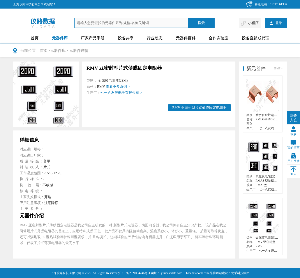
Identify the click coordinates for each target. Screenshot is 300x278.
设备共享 (126, 38)
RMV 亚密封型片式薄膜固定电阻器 (199, 107)
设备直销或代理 (255, 38)
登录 (276, 23)
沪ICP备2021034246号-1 (134, 273)
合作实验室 (218, 38)
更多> (278, 68)
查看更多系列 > (118, 86)
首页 (35, 38)
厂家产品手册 (92, 38)
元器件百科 (186, 38)
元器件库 (60, 38)
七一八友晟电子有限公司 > (121, 93)
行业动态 (154, 38)
